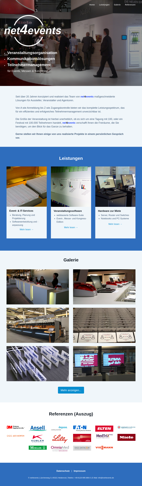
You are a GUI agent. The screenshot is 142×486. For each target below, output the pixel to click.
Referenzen (130, 5)
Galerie (117, 5)
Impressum (79, 471)
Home (92, 5)
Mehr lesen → (27, 229)
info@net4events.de (106, 478)
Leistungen (104, 5)
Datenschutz (63, 471)
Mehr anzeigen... (71, 390)
